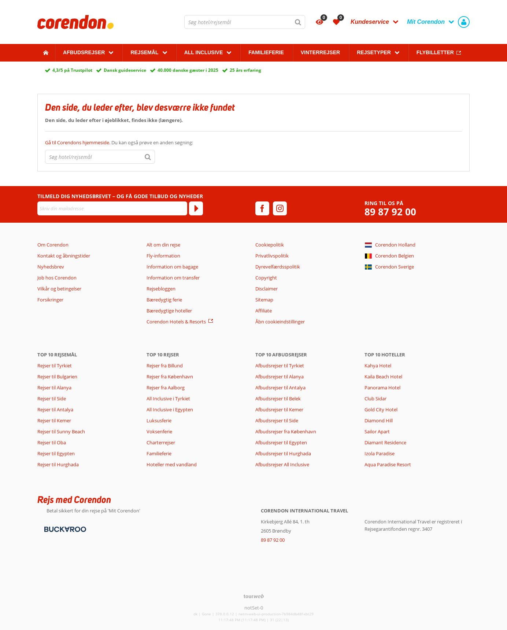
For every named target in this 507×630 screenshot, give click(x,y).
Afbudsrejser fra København (285, 431)
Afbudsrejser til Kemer (279, 409)
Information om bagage (172, 266)
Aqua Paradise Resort (387, 464)
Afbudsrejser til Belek (278, 398)
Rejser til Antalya (55, 409)
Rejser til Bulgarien (57, 376)
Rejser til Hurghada (58, 464)
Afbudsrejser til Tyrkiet (279, 365)
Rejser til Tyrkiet (54, 365)
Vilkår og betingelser (59, 288)
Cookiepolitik (269, 244)
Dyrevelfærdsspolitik (277, 266)
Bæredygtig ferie (164, 299)
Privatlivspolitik (272, 255)
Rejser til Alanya (54, 387)
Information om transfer (173, 277)
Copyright (266, 277)
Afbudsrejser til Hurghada (283, 453)
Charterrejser (161, 442)
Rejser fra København (170, 376)
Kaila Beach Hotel (383, 376)
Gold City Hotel (380, 409)
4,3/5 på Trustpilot (72, 70)
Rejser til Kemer (54, 420)
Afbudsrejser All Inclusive (282, 464)
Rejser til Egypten (56, 453)
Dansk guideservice (125, 70)
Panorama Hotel (382, 387)
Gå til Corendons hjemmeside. (78, 142)
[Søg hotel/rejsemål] (244, 22)
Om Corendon (53, 244)
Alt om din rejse (163, 244)
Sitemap (264, 299)
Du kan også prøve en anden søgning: (119, 142)
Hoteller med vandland (172, 464)
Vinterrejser (320, 52)
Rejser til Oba (51, 442)
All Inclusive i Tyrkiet (169, 398)
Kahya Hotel (377, 365)
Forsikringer (50, 299)
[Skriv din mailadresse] (112, 208)
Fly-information (163, 255)
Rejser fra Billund (165, 365)
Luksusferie (159, 420)
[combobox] (244, 22)
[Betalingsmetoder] (64, 529)
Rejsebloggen (161, 288)
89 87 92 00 (390, 212)
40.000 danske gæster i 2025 (188, 70)
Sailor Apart (377, 431)
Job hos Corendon (57, 277)
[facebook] (262, 208)
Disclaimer (266, 288)
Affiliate (263, 310)
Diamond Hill (378, 420)
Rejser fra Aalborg (166, 387)
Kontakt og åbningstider (63, 255)
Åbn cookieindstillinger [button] (280, 321)
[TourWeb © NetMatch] (254, 596)
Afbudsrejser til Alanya (279, 376)
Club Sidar (375, 398)
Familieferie (266, 52)
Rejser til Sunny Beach (61, 431)
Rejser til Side (51, 398)
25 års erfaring (245, 70)
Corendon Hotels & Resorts (176, 321)
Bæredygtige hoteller (169, 310)
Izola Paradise (379, 453)
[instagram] (280, 208)
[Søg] (298, 22)
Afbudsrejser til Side (276, 420)
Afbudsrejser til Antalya (280, 387)
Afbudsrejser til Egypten (281, 442)
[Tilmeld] (196, 208)
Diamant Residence (385, 442)
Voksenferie (159, 431)
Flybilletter (435, 52)
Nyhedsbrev (50, 266)
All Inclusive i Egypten (170, 409)
